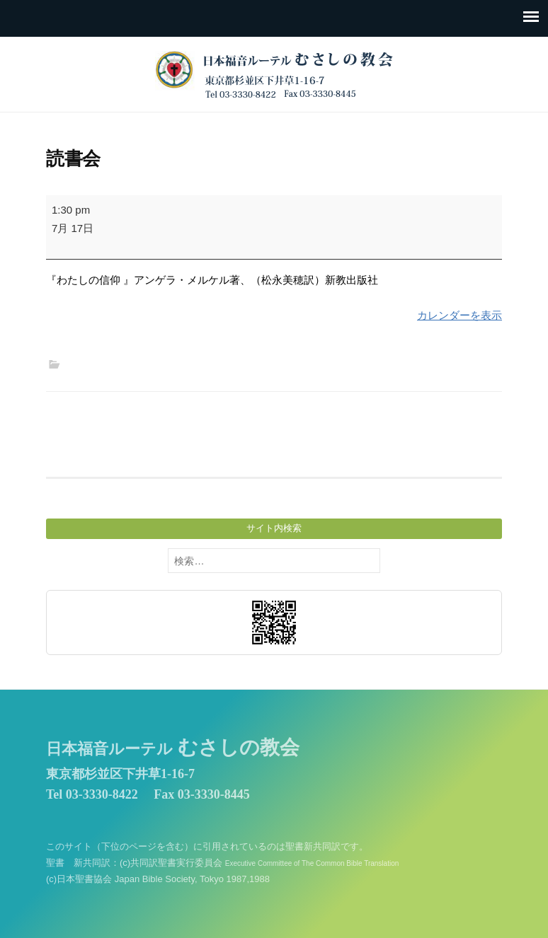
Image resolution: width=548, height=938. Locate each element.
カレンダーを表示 (459, 315)
